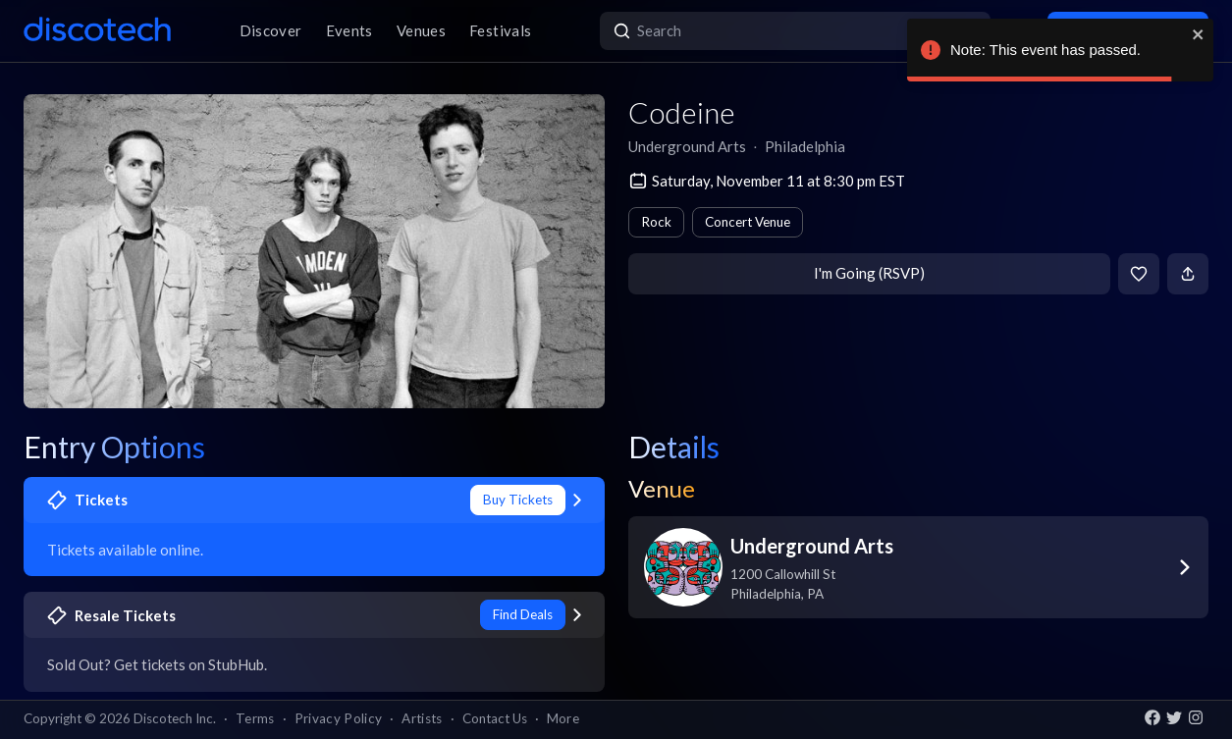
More (563, 718)
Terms (255, 718)
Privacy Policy (339, 718)
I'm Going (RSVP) (869, 273)
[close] (1198, 34)
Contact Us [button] (494, 718)
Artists (422, 718)
